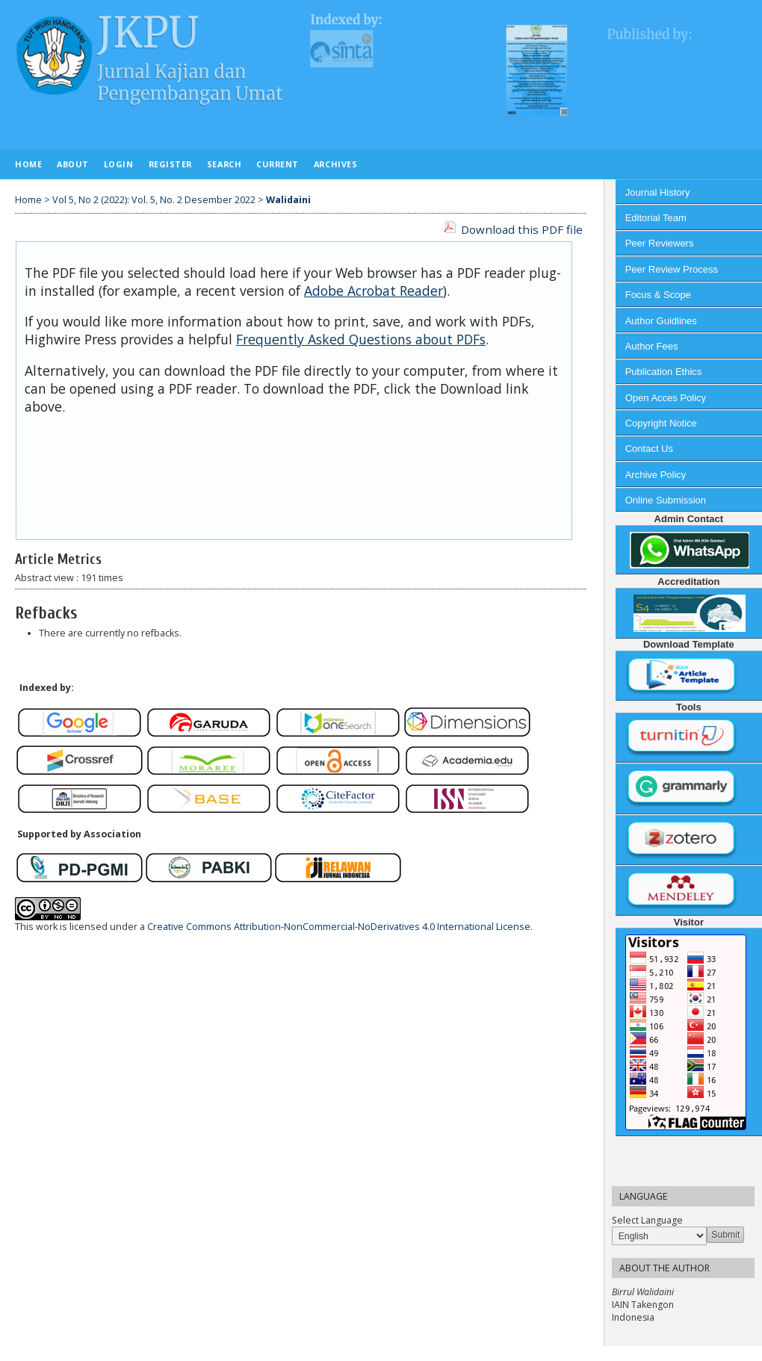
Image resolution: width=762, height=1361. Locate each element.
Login (119, 164)
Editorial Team (656, 217)
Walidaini (288, 199)
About (73, 164)
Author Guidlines (661, 320)
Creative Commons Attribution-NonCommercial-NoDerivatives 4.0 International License (338, 926)
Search (224, 164)
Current (277, 164)
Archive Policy (656, 474)
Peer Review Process (671, 269)
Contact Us (649, 448)
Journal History (657, 192)
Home (28, 164)
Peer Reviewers (659, 243)
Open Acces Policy (665, 397)
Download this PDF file (522, 229)
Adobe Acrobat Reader (373, 291)
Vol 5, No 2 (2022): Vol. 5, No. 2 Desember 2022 (153, 199)
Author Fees (651, 346)
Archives (335, 164)
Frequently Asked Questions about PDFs (361, 339)
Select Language (647, 1220)
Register (170, 164)
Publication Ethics (663, 371)
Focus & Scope (658, 294)
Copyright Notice (661, 423)
